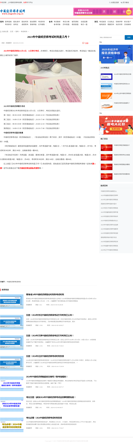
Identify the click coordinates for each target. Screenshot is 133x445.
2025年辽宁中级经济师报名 (109, 250)
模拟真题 (75, 24)
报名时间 (25, 22)
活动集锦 (127, 24)
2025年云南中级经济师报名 (109, 199)
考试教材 (57, 22)
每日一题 (84, 24)
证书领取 (41, 24)
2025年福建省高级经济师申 (109, 195)
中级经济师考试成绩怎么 (109, 191)
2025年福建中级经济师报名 (109, 246)
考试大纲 (66, 22)
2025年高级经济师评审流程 (109, 233)
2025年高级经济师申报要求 (109, 229)
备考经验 (57, 24)
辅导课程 (75, 22)
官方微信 (125, 3)
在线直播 (84, 22)
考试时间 (41, 22)
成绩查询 (25, 24)
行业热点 (111, 22)
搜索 (128, 37)
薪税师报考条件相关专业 (109, 237)
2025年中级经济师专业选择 (109, 225)
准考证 (15, 24)
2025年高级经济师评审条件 (109, 216)
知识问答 (119, 24)
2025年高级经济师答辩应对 (109, 241)
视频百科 (111, 24)
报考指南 (8, 22)
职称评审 (119, 22)
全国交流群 (114, 3)
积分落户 (127, 22)
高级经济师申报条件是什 (109, 204)
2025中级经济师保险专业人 (109, 220)
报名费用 (33, 22)
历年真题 (66, 24)
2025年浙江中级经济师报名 (109, 208)
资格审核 (33, 24)
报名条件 (16, 22)
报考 (17, 31)
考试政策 (102, 22)
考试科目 (8, 24)
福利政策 (102, 24)
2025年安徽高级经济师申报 (109, 212)
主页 (11, 31)
